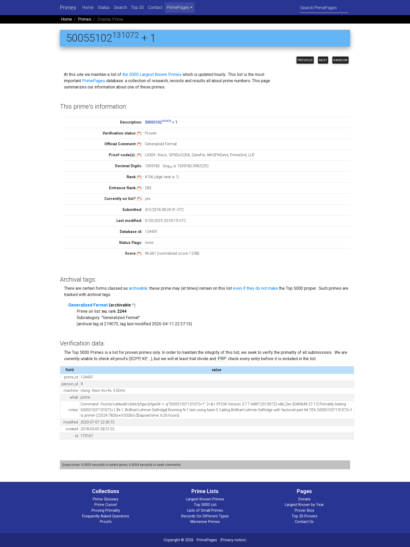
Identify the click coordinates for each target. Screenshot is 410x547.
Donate (304, 499)
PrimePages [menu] (178, 7)
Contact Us (304, 522)
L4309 (150, 155)
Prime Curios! (105, 505)
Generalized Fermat (88, 305)
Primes (68, 7)
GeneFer (198, 155)
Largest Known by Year (304, 505)
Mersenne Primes (205, 522)
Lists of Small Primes (205, 510)
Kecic (162, 155)
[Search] (324, 7)
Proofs (106, 522)
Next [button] (323, 60)
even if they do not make (255, 288)
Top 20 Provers (304, 516)
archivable (138, 288)
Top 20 (137, 7)
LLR (251, 155)
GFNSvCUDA (179, 155)
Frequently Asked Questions (105, 516)
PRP (222, 358)
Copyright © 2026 (178, 540)
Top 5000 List (205, 505)
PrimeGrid (238, 155)
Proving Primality (106, 510)
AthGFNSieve (217, 155)
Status (104, 7)
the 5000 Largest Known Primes (151, 74)
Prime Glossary (105, 499)
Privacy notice (233, 540)
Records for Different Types (205, 516)
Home (88, 7)
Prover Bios (304, 510)
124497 (151, 232)
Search (120, 7)
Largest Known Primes (205, 499)
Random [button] (340, 60)
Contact (155, 7)
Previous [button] (305, 60)
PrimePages (93, 80)
